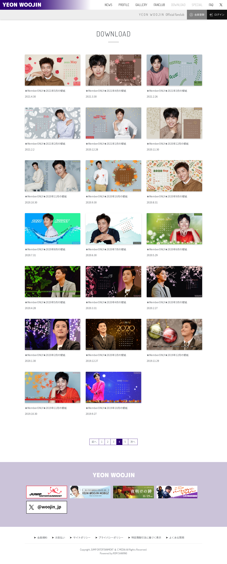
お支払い (60, 537)
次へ (132, 441)
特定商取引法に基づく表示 (146, 537)
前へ (94, 441)
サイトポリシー (82, 537)
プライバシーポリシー (111, 537)
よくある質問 (176, 537)
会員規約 (42, 537)
